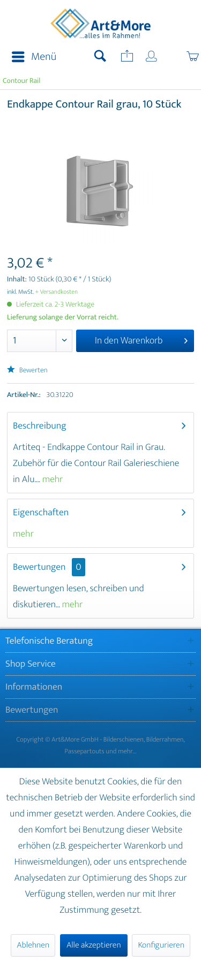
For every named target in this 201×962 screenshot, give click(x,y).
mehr (51, 479)
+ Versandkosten (56, 292)
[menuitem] (31, 57)
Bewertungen (39, 567)
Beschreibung (39, 426)
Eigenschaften (41, 513)
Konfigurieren (161, 945)
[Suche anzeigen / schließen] (100, 57)
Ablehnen (33, 945)
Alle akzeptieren (93, 945)
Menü (34, 57)
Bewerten (27, 370)
